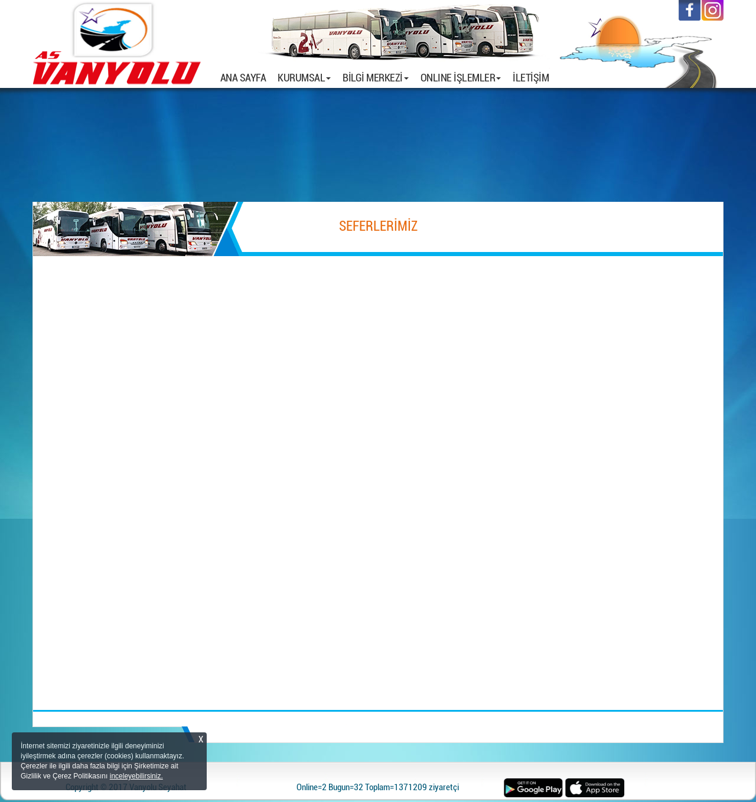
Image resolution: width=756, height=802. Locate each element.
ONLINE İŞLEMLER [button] (461, 77)
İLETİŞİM (531, 77)
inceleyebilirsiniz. (136, 776)
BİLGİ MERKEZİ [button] (376, 77)
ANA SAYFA (246, 77)
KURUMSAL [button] (304, 77)
